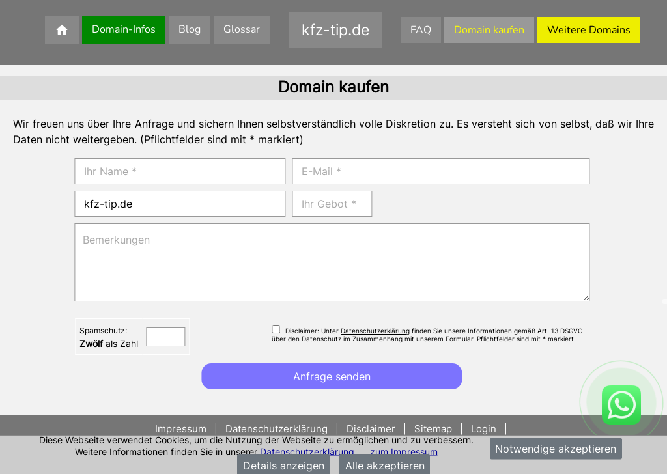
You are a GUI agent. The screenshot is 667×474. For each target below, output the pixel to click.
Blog (189, 29)
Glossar (241, 29)
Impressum (182, 429)
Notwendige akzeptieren (555, 448)
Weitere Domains (589, 30)
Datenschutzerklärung (307, 450)
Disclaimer (371, 429)
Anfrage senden (332, 376)
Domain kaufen (489, 30)
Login (483, 429)
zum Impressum (404, 450)
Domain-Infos (124, 29)
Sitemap (433, 429)
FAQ (420, 30)
